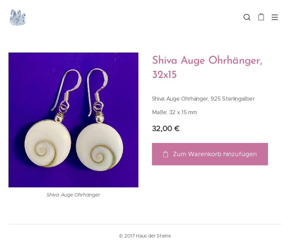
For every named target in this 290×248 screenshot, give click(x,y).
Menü (275, 17)
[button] (246, 16)
